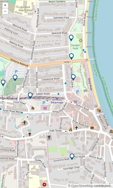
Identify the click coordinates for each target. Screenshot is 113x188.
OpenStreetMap (82, 186)
